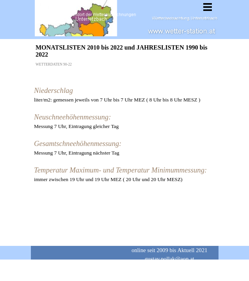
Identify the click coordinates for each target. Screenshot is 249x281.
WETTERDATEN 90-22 (54, 64)
